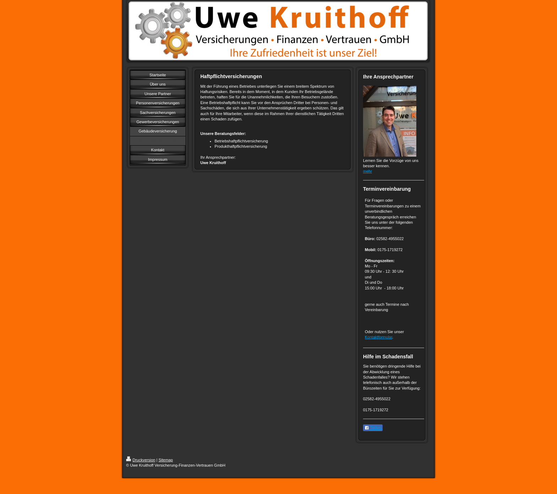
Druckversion (140, 460)
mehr (367, 171)
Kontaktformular (378, 337)
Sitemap (165, 460)
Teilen (372, 427)
